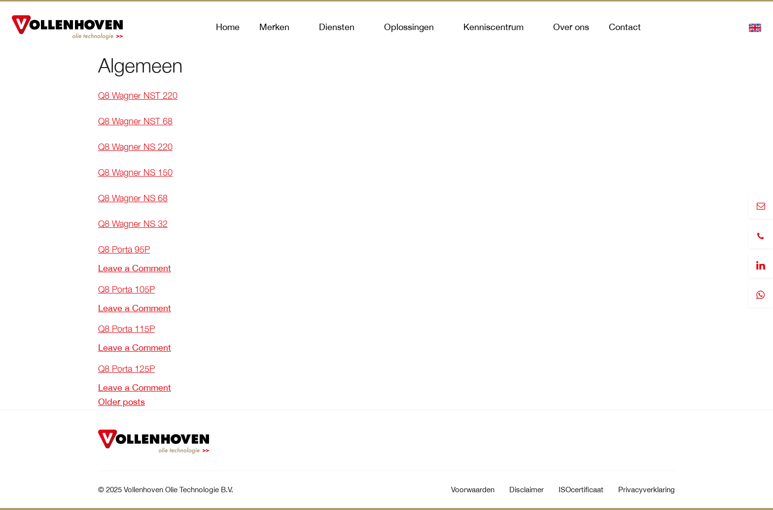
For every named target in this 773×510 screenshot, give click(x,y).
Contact (625, 27)
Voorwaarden (472, 489)
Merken (274, 27)
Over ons (571, 27)
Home (228, 27)
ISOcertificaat (581, 489)
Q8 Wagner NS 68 (133, 198)
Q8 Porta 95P (124, 249)
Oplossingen (409, 27)
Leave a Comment (134, 268)
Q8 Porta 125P (126, 369)
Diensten (336, 27)
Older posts (121, 402)
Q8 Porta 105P (126, 289)
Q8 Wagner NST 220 (137, 95)
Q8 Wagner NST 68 (135, 121)
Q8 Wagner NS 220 (135, 147)
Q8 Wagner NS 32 (133, 224)
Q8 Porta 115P (126, 329)
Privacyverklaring (646, 489)
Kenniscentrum (493, 27)
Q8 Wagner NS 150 (135, 172)
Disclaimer (526, 489)
